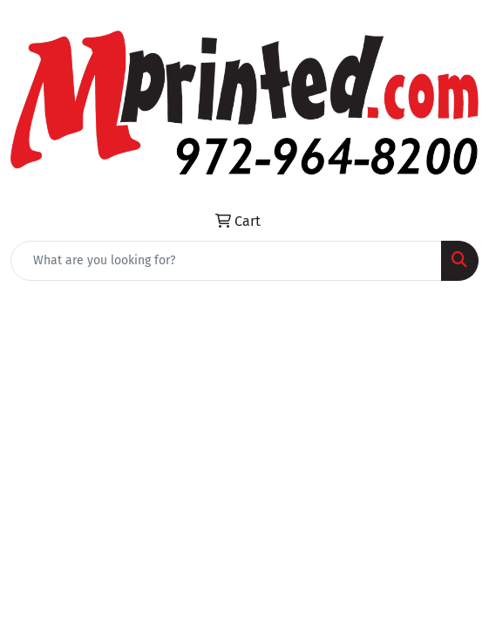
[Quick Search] (226, 261)
